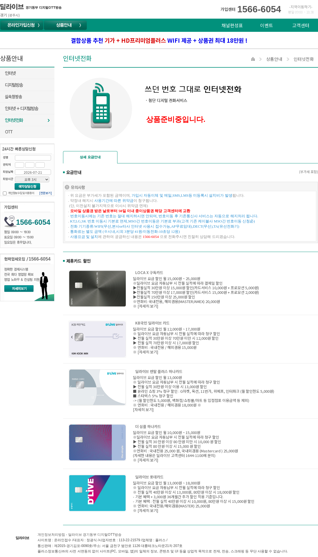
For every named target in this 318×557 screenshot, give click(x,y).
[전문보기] (45, 193)
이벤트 (266, 25)
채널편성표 (232, 25)
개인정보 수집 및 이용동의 (21, 193)
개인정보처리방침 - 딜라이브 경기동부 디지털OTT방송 (79, 535)
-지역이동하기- (301, 6)
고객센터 (300, 25)
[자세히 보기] (148, 306)
